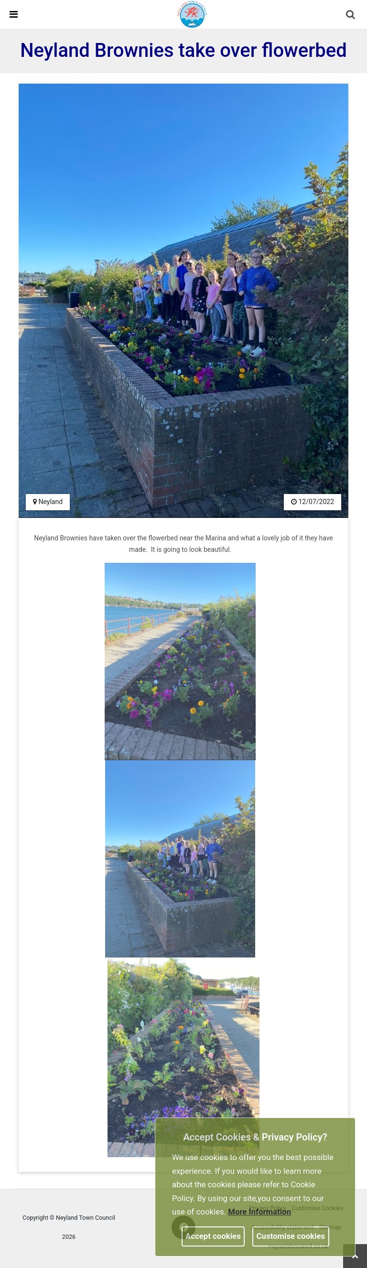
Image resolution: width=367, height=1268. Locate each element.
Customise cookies (291, 1236)
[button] (351, 15)
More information (259, 1211)
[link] (192, 14)
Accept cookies (213, 1236)
